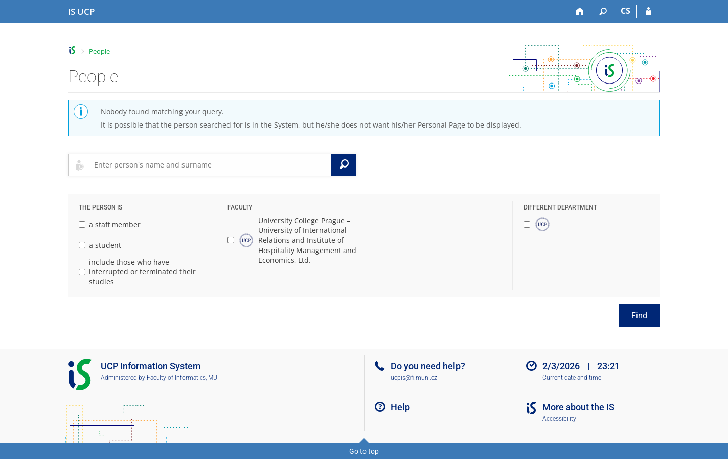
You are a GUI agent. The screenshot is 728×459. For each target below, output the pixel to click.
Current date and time (571, 377)
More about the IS (578, 407)
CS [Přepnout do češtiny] (625, 10)
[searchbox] (210, 165)
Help (400, 407)
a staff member (110, 224)
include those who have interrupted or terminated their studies (137, 271)
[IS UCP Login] (648, 11)
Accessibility (559, 418)
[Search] (603, 11)
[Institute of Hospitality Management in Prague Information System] (81, 11)
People (99, 51)
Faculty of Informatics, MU (182, 377)
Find (639, 315)
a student (100, 245)
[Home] (580, 11)
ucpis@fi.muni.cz (414, 377)
